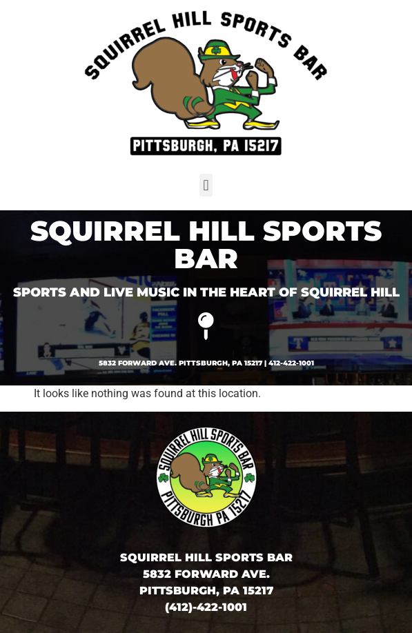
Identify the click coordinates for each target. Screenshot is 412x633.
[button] (206, 185)
